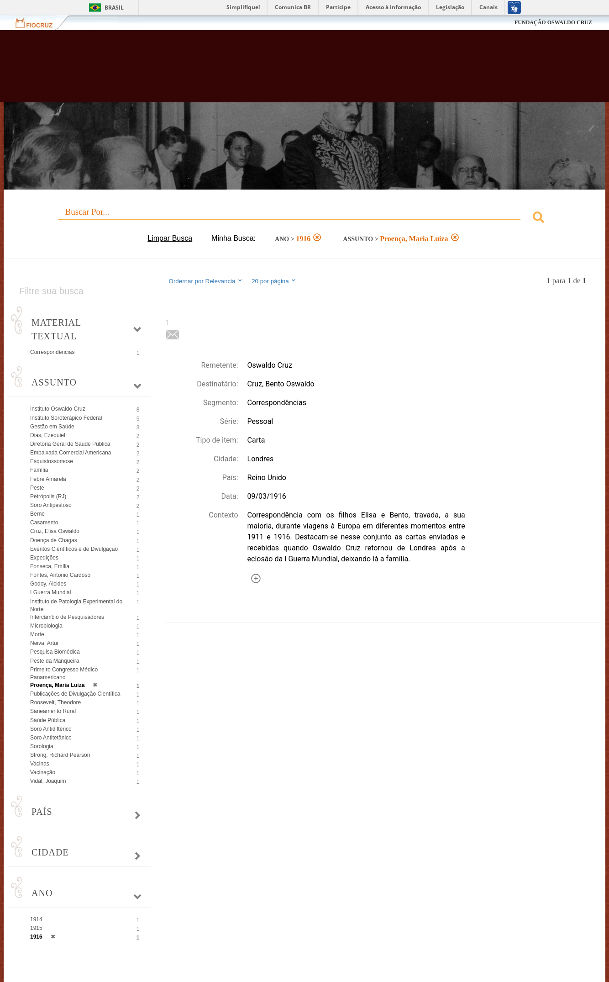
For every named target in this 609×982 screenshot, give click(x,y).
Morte (37, 634)
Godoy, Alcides (48, 584)
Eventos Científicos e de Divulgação (74, 549)
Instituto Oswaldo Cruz (57, 409)
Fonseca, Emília (49, 566)
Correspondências (52, 352)
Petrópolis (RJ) (48, 496)
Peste (37, 488)
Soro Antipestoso (51, 505)
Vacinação (42, 772)
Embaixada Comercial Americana (70, 452)
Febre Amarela (48, 479)
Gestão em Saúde (52, 426)
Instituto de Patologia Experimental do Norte (76, 605)
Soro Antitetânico (51, 737)
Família (39, 470)
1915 (36, 928)
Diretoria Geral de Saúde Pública (70, 444)
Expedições (44, 557)
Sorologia (41, 746)
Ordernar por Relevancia (206, 281)
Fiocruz (39, 22)
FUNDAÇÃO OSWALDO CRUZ (553, 22)
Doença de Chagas (53, 540)
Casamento (44, 522)
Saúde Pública (47, 720)
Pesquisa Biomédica (55, 652)
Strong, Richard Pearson (60, 755)
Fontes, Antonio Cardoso (60, 575)
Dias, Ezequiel (47, 435)
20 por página (274, 281)
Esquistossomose (51, 461)
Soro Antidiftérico (51, 729)
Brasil (114, 7)
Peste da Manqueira (54, 661)
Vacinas (39, 763)
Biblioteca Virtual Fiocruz (265, 71)
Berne (37, 514)
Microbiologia (46, 626)
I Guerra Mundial (50, 592)
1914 (36, 919)
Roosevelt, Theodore (55, 702)
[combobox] (304, 218)
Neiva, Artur (44, 643)
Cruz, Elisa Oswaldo (54, 531)
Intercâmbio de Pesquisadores (67, 617)
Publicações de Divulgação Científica (75, 694)
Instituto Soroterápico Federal (66, 418)
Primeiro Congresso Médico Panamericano (64, 673)
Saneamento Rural (53, 711)
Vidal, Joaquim (48, 781)
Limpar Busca (169, 238)
